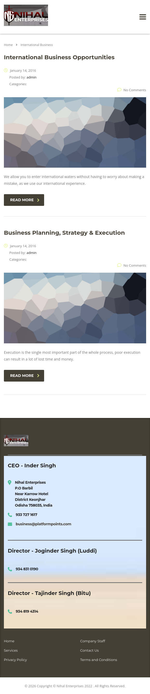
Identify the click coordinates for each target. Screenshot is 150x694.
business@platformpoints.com (43, 524)
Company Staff (92, 641)
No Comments (131, 90)
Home (8, 45)
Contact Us (89, 650)
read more (24, 200)
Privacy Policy (15, 660)
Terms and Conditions (98, 660)
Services (11, 650)
